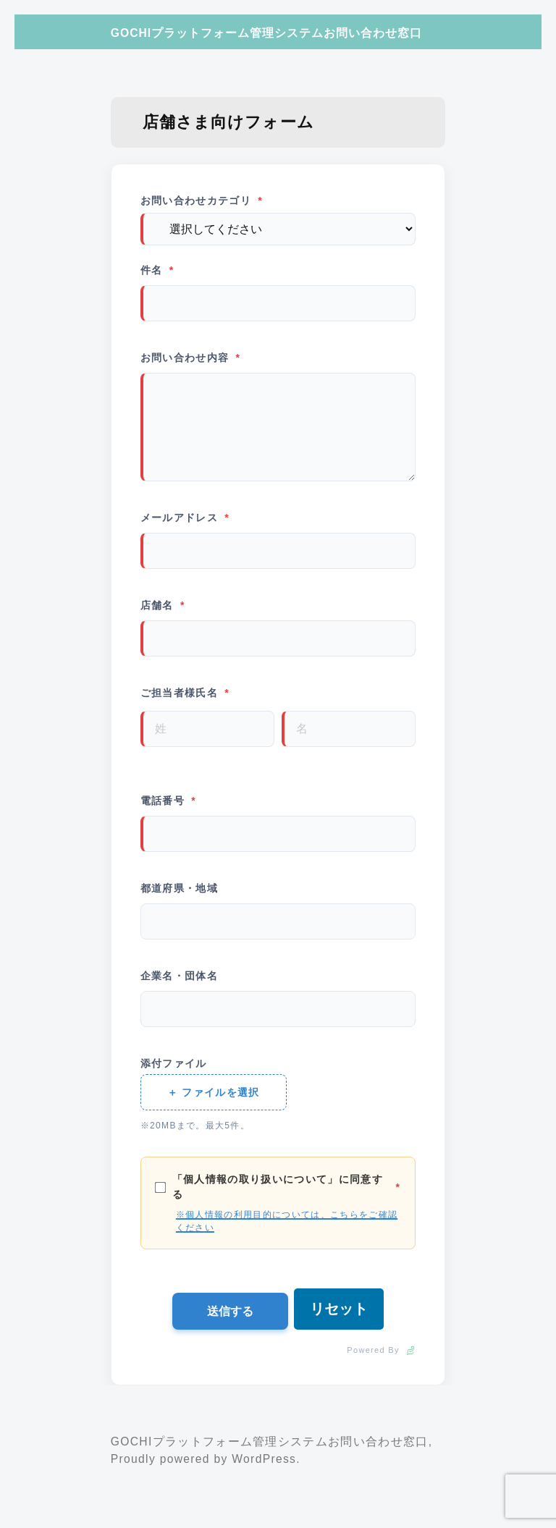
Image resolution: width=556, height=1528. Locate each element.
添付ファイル (173, 1062)
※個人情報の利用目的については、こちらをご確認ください (286, 1219)
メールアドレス (184, 516)
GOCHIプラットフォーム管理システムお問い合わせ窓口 (266, 33)
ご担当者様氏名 (184, 691)
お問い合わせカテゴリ (201, 200)
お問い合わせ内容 (190, 356)
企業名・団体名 (179, 974)
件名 (157, 269)
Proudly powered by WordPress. (205, 1457)
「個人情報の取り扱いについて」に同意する (278, 1185)
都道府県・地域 (179, 886)
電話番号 (168, 799)
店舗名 (162, 604)
